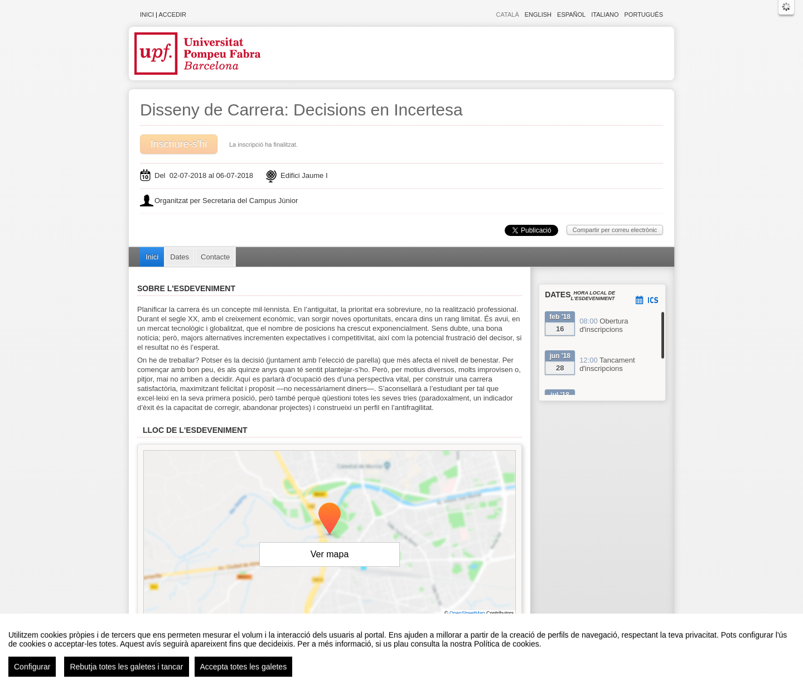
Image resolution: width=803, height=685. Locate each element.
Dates (179, 257)
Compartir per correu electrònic (615, 229)
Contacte (215, 257)
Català (507, 14)
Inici (147, 14)
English (538, 14)
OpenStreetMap (467, 613)
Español (571, 14)
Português (644, 14)
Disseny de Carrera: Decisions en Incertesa (301, 109)
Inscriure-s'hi (179, 143)
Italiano (604, 14)
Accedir (172, 14)
